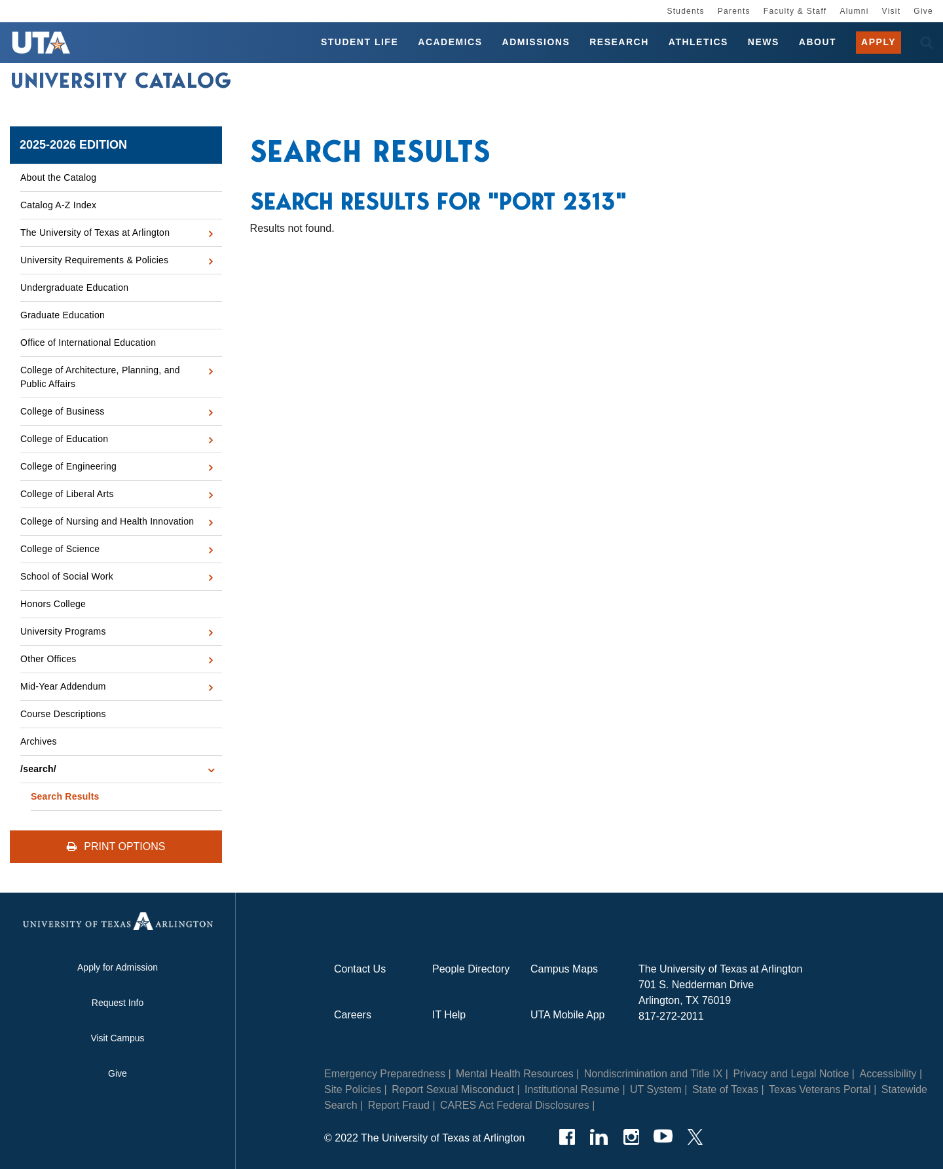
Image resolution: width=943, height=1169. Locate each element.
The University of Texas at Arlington (95, 232)
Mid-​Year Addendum (63, 686)
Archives (38, 741)
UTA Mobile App (567, 1014)
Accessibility (887, 1073)
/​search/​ (38, 769)
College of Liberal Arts (67, 494)
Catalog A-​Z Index (58, 205)
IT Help (449, 1014)
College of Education (64, 439)
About (817, 42)
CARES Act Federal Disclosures (514, 1105)
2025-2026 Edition (73, 144)
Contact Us (360, 968)
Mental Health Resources (515, 1073)
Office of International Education (88, 342)
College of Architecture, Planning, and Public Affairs (100, 377)
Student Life (359, 42)
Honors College (53, 604)
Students (685, 11)
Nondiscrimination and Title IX (653, 1073)
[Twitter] (695, 1137)
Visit (891, 11)
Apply (878, 42)
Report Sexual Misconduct (453, 1089)
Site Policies (352, 1089)
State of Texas (725, 1089)
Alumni (854, 11)
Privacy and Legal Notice (791, 1073)
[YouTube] (663, 1137)
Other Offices (48, 659)
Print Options (116, 846)
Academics (450, 42)
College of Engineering (68, 466)
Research (619, 42)
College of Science (60, 549)
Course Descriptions (63, 714)
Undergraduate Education (74, 287)
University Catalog (121, 80)
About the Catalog (58, 177)
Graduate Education (62, 315)
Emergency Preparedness (384, 1073)
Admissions (536, 42)
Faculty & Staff (795, 11)
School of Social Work (66, 576)
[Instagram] (630, 1137)
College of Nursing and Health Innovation (107, 521)
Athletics (698, 42)
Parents (734, 11)
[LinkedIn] (598, 1137)
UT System (656, 1089)
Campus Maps (564, 968)
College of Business (62, 411)
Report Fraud (399, 1105)
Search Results (65, 796)
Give (923, 11)
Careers (352, 1014)
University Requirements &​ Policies (94, 260)
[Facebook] (566, 1137)
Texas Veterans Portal (820, 1089)
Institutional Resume (572, 1089)
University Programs (63, 631)
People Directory (470, 968)
